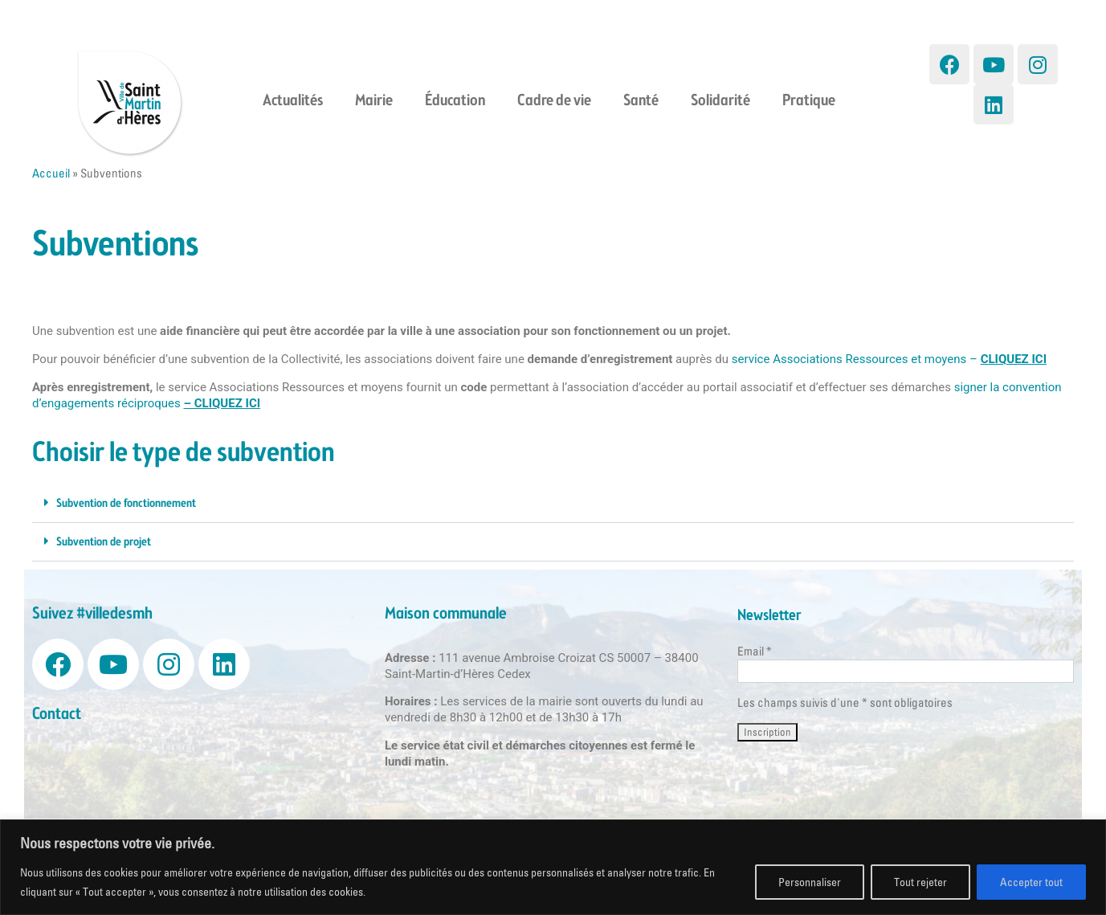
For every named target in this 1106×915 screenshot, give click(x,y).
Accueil (51, 173)
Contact (56, 714)
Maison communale (446, 614)
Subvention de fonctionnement (126, 504)
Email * (754, 651)
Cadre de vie (554, 101)
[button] (553, 503)
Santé (641, 101)
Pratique (808, 101)
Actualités (293, 101)
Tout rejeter (920, 882)
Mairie (374, 101)
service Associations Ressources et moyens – (889, 359)
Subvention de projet (103, 542)
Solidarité (720, 101)
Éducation (455, 101)
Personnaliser (809, 882)
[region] (553, 867)
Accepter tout (1031, 882)
